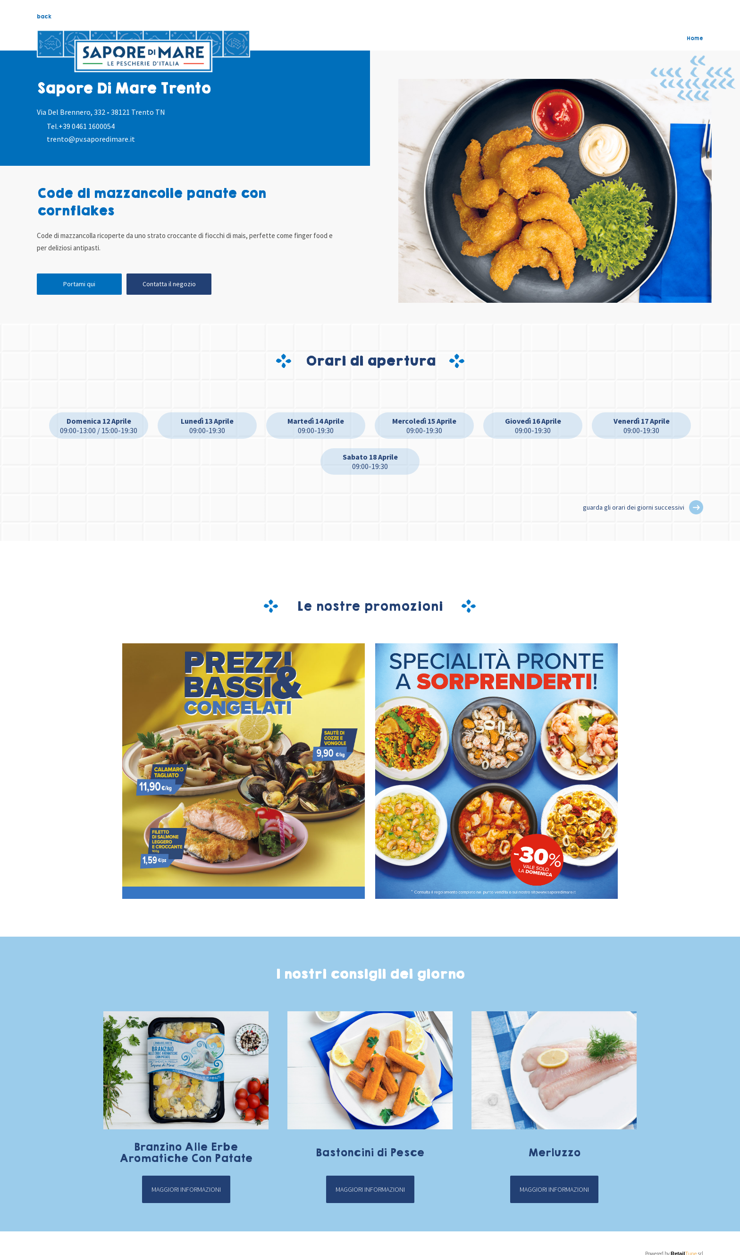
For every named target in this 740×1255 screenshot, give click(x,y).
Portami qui (79, 284)
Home (695, 38)
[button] (696, 507)
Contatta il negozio (169, 284)
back (44, 16)
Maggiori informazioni (186, 1189)
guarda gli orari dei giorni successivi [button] (633, 507)
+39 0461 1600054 (87, 126)
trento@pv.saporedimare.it (91, 139)
